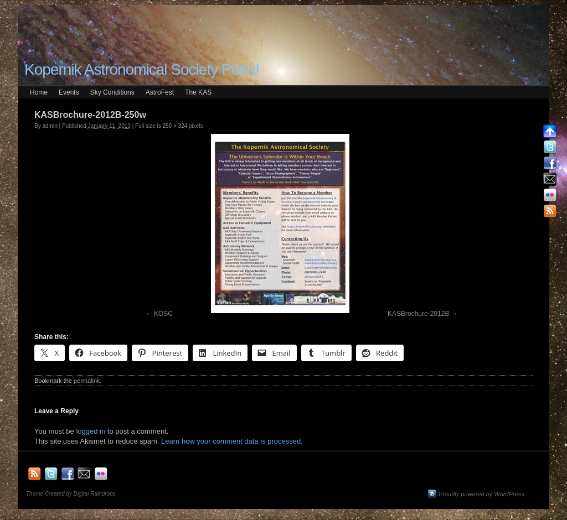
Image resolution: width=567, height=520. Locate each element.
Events (69, 92)
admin (49, 126)
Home (39, 92)
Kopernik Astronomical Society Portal (141, 69)
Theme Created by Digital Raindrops (71, 494)
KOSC (163, 314)
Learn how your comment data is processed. (232, 441)
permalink (87, 380)
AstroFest (160, 92)
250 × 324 (174, 126)
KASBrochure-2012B (418, 314)
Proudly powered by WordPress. (482, 494)
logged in (90, 431)
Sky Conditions (112, 92)
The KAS (198, 92)
